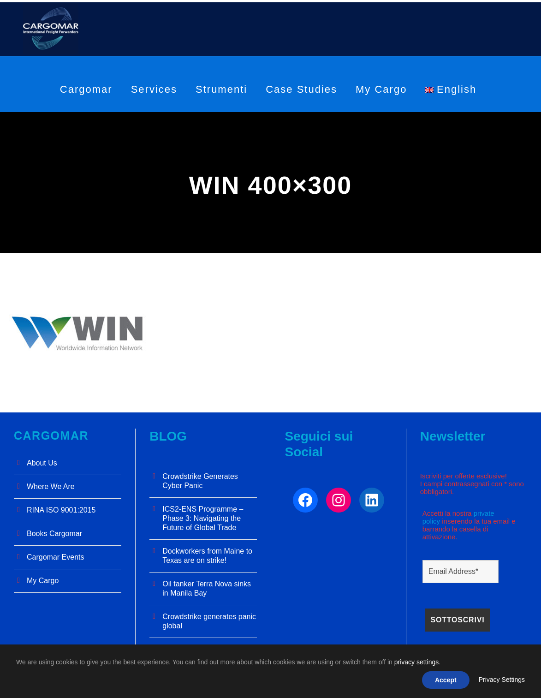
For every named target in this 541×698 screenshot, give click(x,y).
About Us (42, 463)
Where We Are (51, 486)
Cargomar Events (55, 557)
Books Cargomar (54, 533)
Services (154, 89)
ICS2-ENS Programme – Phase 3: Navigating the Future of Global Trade (202, 518)
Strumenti (221, 89)
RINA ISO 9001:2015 (61, 510)
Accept (446, 680)
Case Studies (301, 89)
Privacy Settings (502, 679)
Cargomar (86, 89)
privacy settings (416, 662)
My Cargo (381, 89)
